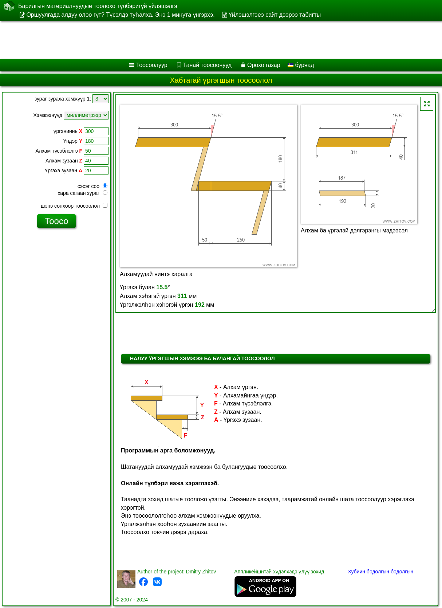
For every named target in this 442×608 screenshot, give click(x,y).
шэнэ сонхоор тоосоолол (74, 206)
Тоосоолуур (151, 65)
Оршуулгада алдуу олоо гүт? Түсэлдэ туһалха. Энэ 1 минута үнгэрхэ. (120, 15)
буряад (301, 65)
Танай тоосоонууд (207, 65)
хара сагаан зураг (82, 193)
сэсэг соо (92, 186)
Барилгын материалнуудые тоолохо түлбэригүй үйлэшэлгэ (97, 6)
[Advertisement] (186, 40)
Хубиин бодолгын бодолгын (380, 571)
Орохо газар (263, 65)
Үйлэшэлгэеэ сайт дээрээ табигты (275, 15)
